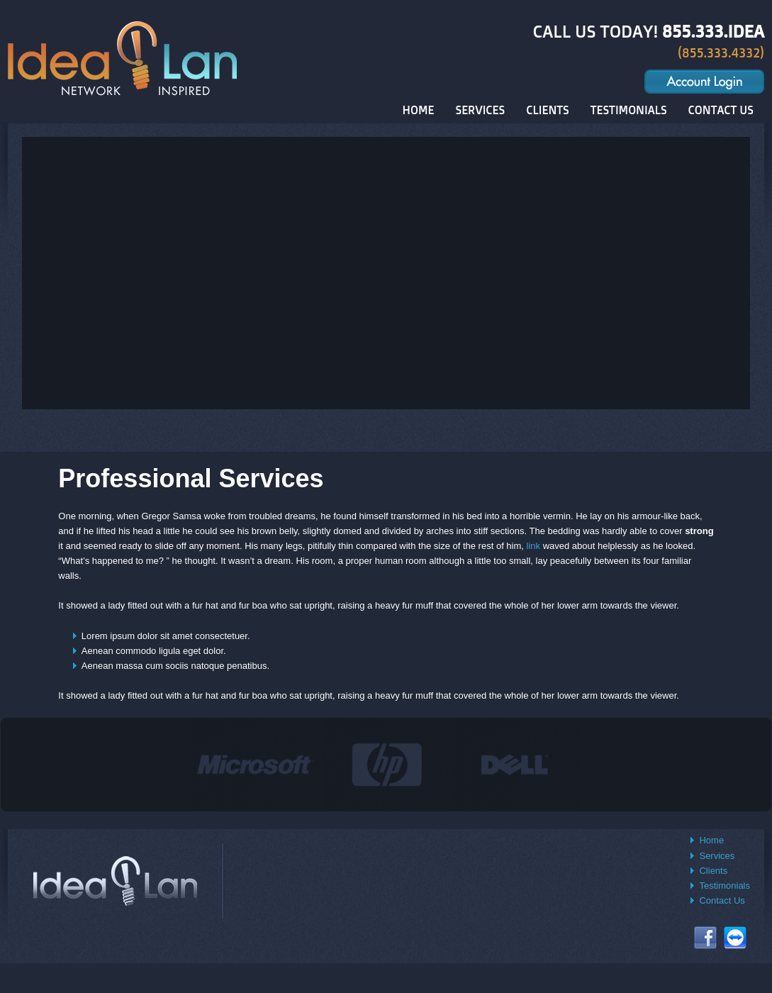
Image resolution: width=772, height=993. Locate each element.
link (534, 545)
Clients (713, 870)
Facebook (705, 937)
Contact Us (721, 900)
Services (716, 855)
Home (711, 840)
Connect (735, 937)
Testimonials (724, 885)
